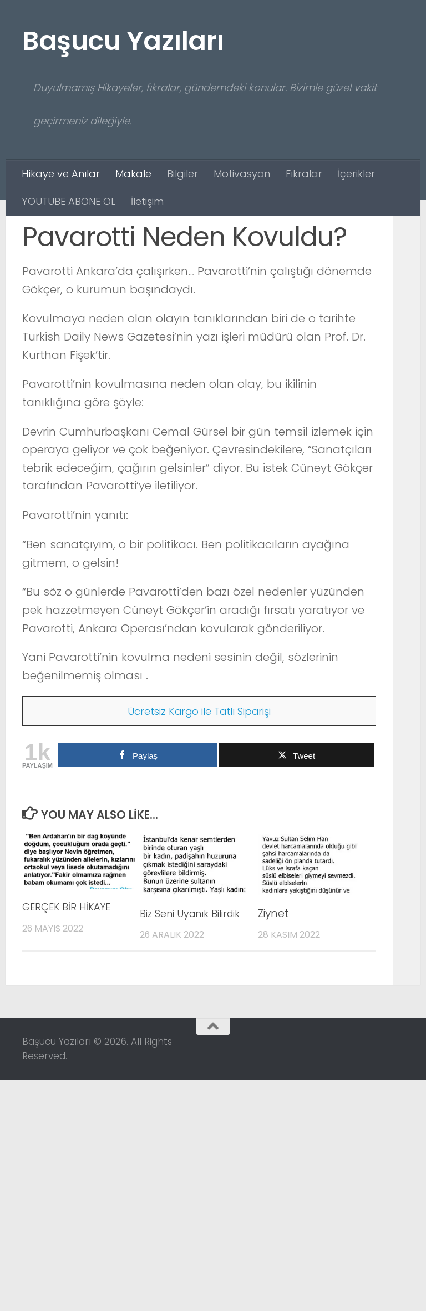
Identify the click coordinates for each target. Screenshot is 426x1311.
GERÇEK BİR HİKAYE (69, 1121)
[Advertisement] (213, 299)
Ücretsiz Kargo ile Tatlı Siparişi (199, 926)
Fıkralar (304, 174)
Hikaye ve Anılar (61, 174)
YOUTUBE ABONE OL (68, 201)
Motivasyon (242, 174)
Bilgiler (182, 174)
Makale (133, 174)
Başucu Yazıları (123, 40)
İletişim (147, 201)
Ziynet (273, 1127)
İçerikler (356, 174)
